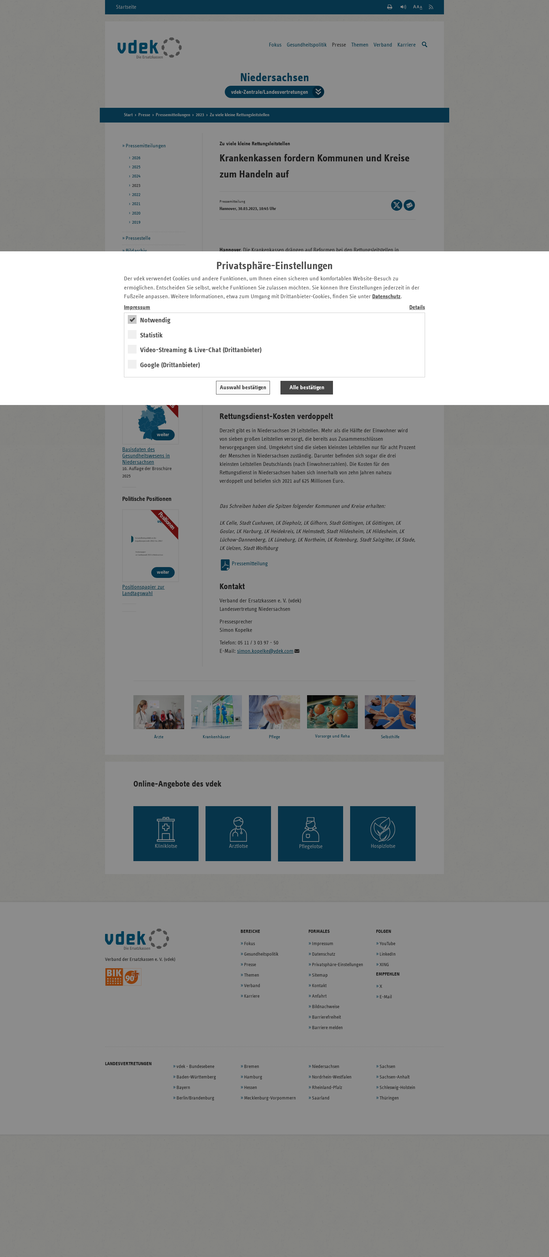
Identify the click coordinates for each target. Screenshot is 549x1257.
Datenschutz (386, 297)
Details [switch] (417, 307)
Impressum (137, 307)
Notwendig (155, 320)
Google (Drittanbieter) (170, 365)
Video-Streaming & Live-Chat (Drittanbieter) (201, 350)
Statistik (151, 335)
